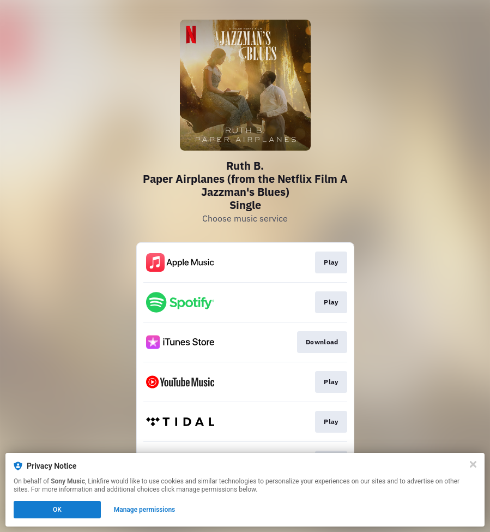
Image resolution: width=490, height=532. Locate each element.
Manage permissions (145, 509)
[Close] (473, 464)
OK (57, 509)
